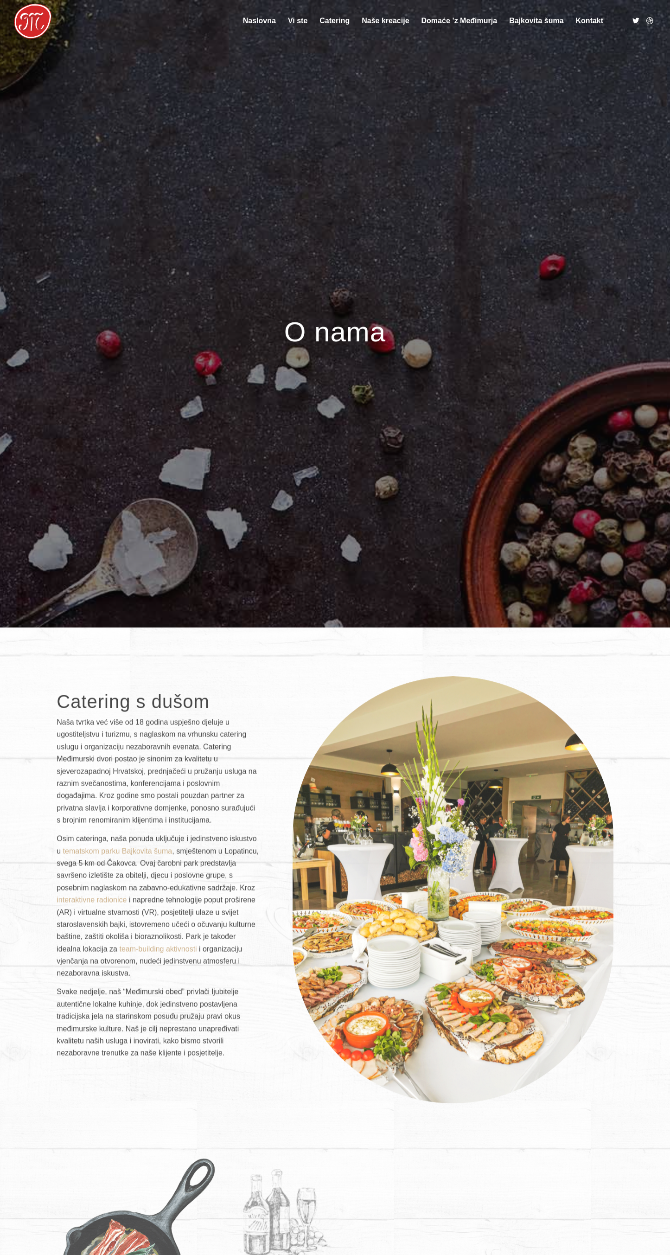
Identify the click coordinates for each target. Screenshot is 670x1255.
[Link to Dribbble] (650, 20)
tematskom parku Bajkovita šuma (117, 908)
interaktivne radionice (92, 956)
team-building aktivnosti (158, 1006)
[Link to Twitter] (636, 20)
